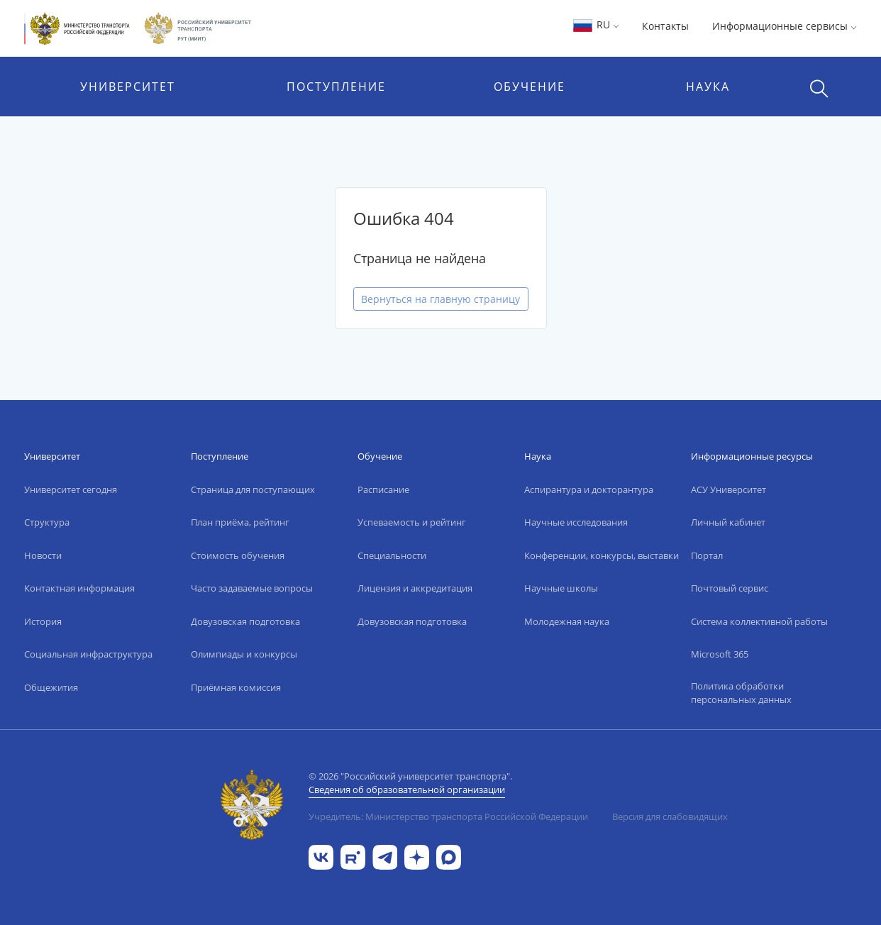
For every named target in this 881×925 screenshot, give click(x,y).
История (43, 621)
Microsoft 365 (719, 654)
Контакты (665, 26)
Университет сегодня (70, 489)
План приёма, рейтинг (240, 522)
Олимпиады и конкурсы (244, 654)
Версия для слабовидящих (670, 816)
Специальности (392, 555)
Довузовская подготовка (245, 621)
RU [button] (595, 24)
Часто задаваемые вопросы (252, 588)
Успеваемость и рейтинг (412, 522)
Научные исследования (576, 522)
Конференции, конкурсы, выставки (601, 555)
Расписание (383, 489)
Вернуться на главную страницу (440, 299)
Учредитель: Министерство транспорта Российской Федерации (448, 816)
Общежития (51, 687)
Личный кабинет (728, 522)
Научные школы (561, 588)
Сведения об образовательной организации (407, 789)
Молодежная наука (566, 621)
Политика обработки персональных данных (741, 693)
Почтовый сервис (729, 588)
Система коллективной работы (759, 621)
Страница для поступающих (253, 489)
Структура (47, 522)
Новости (43, 555)
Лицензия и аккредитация (415, 588)
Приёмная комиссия (236, 687)
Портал (707, 555)
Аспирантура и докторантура (588, 489)
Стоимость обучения (237, 555)
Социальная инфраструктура (88, 654)
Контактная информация (79, 588)
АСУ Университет (728, 489)
